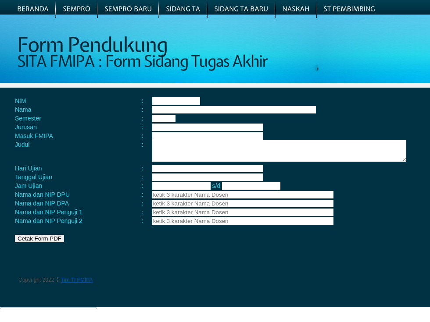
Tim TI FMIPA (77, 284)
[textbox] (218, 198)
